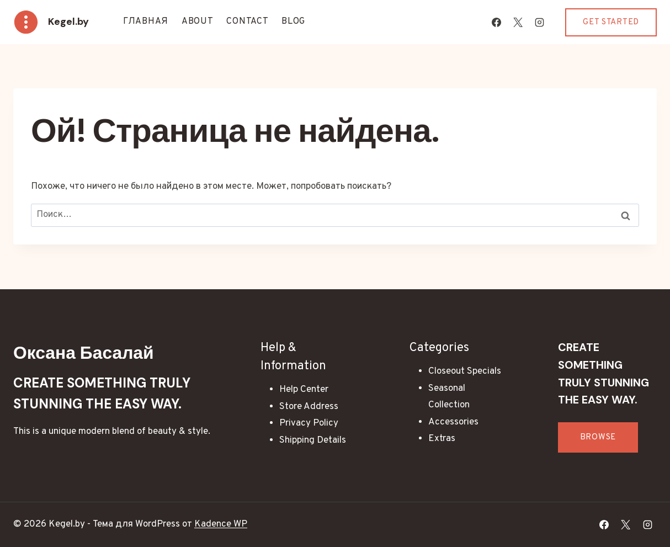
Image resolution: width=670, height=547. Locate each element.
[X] (517, 22)
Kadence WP (220, 524)
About (198, 21)
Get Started (611, 22)
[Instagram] (539, 22)
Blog (293, 21)
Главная (145, 21)
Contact (247, 21)
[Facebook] (496, 22)
